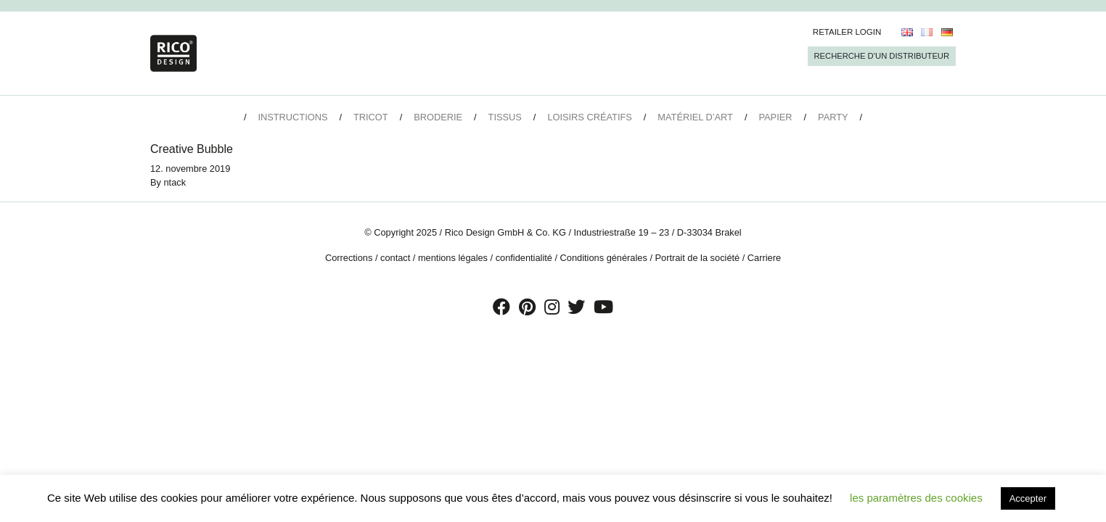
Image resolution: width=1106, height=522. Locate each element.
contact (395, 257)
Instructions (292, 117)
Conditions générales (603, 257)
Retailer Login (847, 32)
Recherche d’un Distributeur (881, 55)
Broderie (438, 117)
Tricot (370, 117)
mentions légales (453, 257)
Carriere (764, 257)
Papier (775, 117)
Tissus (505, 117)
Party (833, 117)
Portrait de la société (697, 257)
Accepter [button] (1027, 498)
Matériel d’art (695, 117)
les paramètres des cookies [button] (916, 498)
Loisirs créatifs (589, 117)
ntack (175, 182)
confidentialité (524, 257)
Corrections (348, 257)
